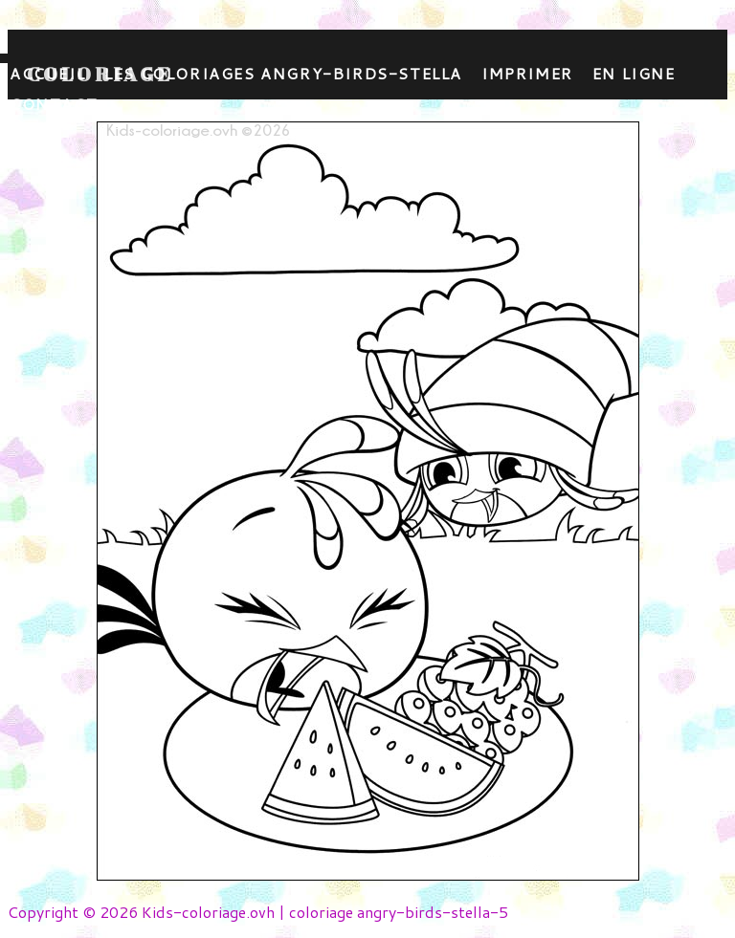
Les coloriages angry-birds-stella (283, 73)
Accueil (47, 73)
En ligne (634, 73)
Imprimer (527, 73)
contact (54, 104)
